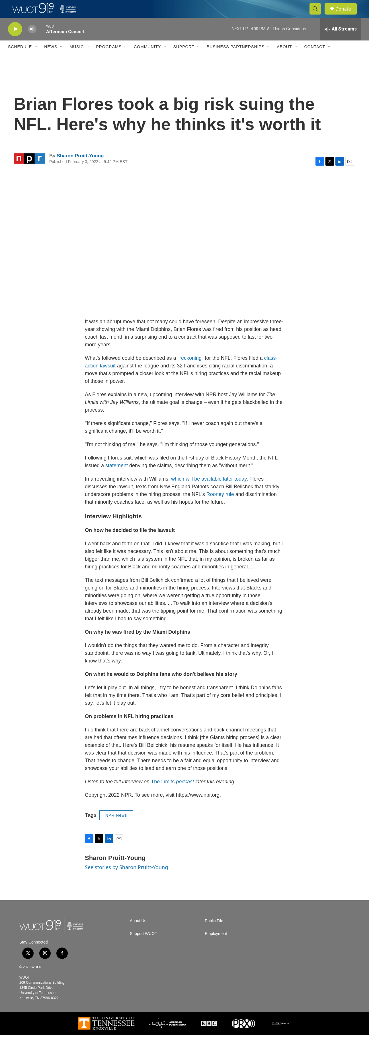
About (284, 59)
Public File (214, 933)
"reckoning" (191, 370)
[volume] (32, 41)
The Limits (172, 794)
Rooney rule (220, 506)
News (50, 59)
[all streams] (340, 41)
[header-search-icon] (317, 15)
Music (76, 59)
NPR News (116, 827)
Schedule (20, 59)
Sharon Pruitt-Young (80, 168)
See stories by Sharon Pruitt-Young (126, 879)
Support (183, 59)
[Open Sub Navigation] (36, 59)
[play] (15, 41)
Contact (314, 59)
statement (116, 478)
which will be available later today (209, 491)
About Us (138, 933)
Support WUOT (143, 946)
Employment (216, 946)
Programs (109, 59)
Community (147, 59)
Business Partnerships (236, 59)
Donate (346, 15)
